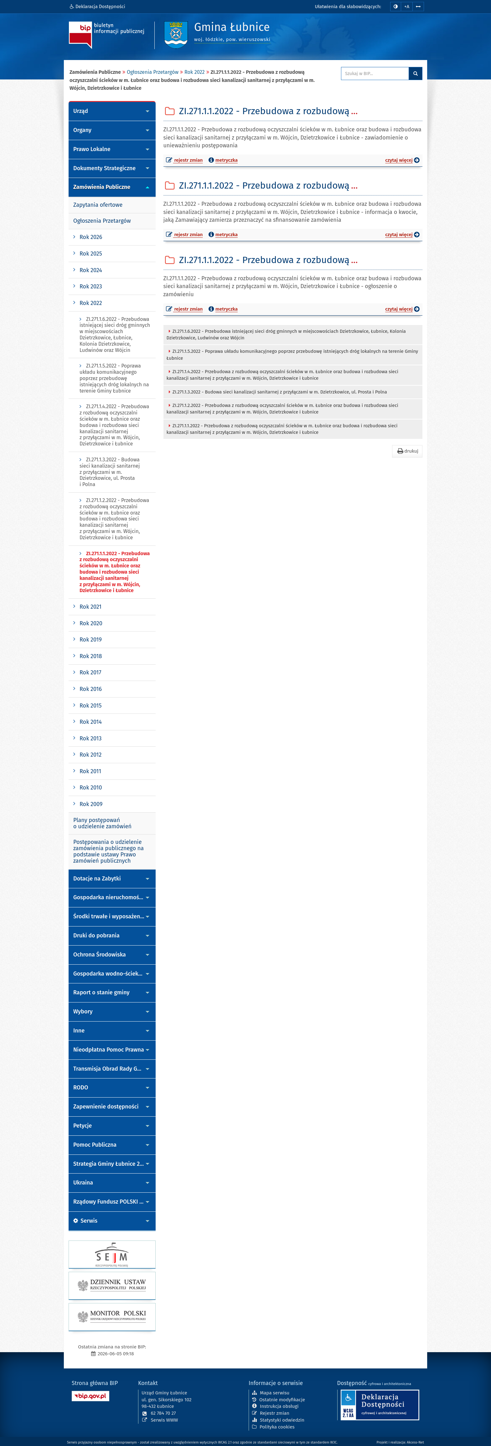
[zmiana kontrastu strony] (395, 6)
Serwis (85, 1220)
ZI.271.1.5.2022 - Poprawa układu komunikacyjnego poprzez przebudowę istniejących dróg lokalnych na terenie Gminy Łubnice (292, 354)
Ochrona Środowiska (99, 954)
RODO (80, 1087)
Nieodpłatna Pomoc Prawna (108, 1049)
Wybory (83, 1011)
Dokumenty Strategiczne (104, 168)
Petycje (82, 1125)
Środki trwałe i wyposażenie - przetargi (114, 916)
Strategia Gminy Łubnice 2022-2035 (114, 1163)
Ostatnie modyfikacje (278, 1399)
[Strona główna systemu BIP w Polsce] (90, 1395)
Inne (79, 1030)
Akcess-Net (415, 1442)
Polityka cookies (273, 1426)
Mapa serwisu (270, 1392)
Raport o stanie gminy (101, 992)
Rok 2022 (194, 72)
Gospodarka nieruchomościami (113, 897)
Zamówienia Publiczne (101, 187)
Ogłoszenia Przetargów (152, 72)
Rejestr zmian (270, 1412)
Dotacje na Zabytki (97, 878)
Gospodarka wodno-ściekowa (111, 973)
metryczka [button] (222, 160)
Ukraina (83, 1182)
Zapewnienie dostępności (106, 1106)
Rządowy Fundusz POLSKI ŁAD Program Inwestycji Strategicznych (114, 1201)
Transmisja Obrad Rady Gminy (111, 1068)
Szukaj (415, 73)
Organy (82, 130)
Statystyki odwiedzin (278, 1419)
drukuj (407, 451)
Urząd (80, 111)
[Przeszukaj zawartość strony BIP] (375, 73)
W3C (333, 1442)
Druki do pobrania (96, 935)
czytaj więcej (403, 161)
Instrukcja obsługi (275, 1406)
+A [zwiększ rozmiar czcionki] (406, 6)
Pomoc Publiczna (94, 1144)
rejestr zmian (184, 161)
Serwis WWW (160, 1419)
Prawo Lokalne (92, 149)
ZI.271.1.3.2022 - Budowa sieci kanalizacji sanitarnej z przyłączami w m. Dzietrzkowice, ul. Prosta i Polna (277, 392)
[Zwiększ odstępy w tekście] (418, 6)
